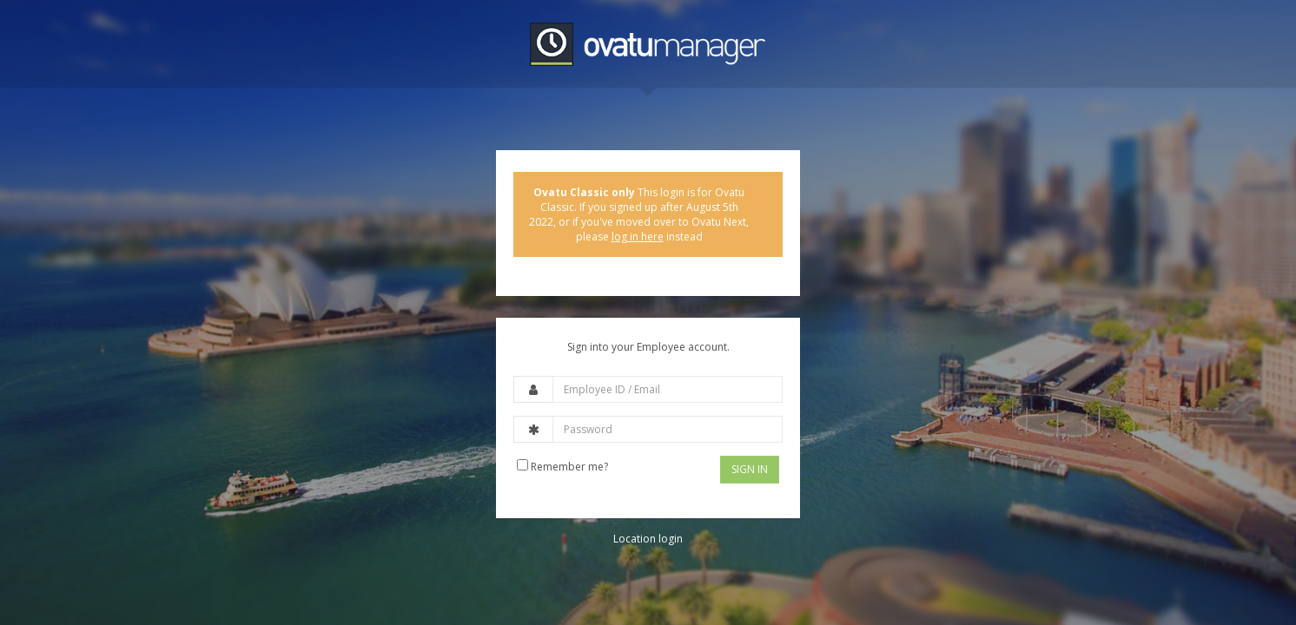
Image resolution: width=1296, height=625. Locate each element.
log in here (638, 236)
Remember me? (562, 466)
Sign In (749, 469)
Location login (648, 538)
